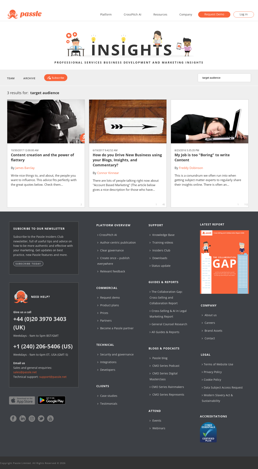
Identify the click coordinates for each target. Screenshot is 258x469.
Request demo (108, 297)
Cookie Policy (211, 379)
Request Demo (214, 14)
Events (155, 420)
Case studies (107, 396)
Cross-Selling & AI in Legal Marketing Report (168, 313)
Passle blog (158, 358)
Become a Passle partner (115, 328)
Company (185, 14)
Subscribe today (28, 263)
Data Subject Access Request (222, 387)
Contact (208, 338)
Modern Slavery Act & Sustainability (217, 398)
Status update (160, 266)
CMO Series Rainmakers (167, 387)
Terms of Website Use (217, 364)
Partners (104, 320)
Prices (102, 313)
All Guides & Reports (164, 332)
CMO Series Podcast (164, 366)
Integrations (107, 362)
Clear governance (110, 250)
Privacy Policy (212, 372)
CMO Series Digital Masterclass (164, 376)
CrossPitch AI (132, 14)
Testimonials (107, 403)
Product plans (108, 305)
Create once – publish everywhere (113, 261)
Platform (106, 14)
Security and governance (115, 354)
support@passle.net (53, 377)
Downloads (158, 258)
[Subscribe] (55, 77)
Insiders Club (160, 250)
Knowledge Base (162, 235)
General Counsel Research (168, 324)
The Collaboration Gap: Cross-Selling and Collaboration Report (166, 297)
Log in (244, 14)
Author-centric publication (116, 242)
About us (209, 315)
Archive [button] (29, 78)
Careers (208, 323)
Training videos (161, 242)
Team (11, 78)
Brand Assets (212, 330)
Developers (106, 370)
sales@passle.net (25, 372)
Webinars (157, 428)
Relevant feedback (111, 271)
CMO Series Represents (167, 394)
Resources (160, 14)
